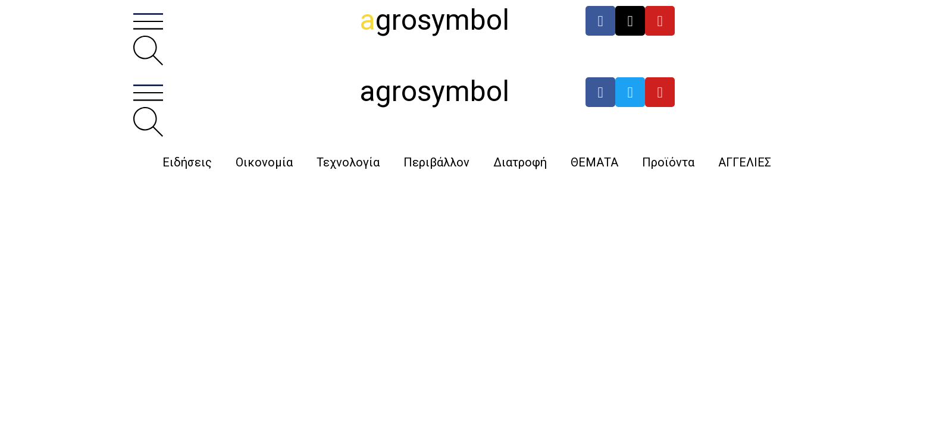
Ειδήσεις (187, 162)
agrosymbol (434, 91)
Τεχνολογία (348, 162)
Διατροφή (520, 162)
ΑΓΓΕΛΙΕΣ (744, 162)
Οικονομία (264, 162)
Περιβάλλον (436, 162)
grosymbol (434, 20)
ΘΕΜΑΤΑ (594, 162)
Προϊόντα (668, 162)
